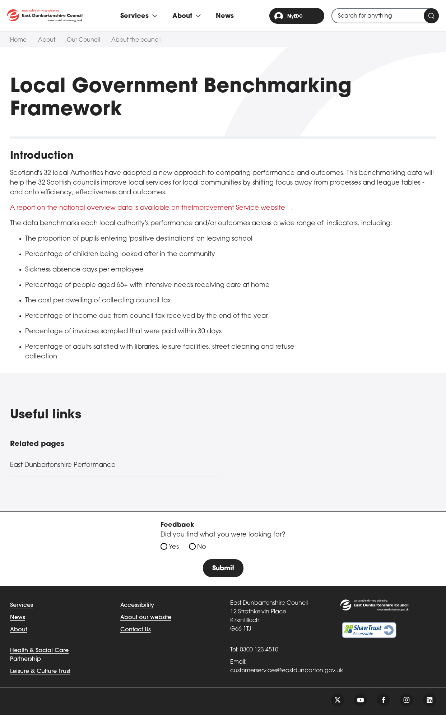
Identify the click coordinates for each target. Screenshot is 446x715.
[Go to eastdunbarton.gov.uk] (45, 15)
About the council (136, 40)
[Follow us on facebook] (383, 699)
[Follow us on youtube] (360, 699)
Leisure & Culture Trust (40, 671)
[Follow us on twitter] (337, 699)
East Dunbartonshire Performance (63, 465)
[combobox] (385, 15)
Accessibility (137, 605)
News (225, 16)
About (46, 40)
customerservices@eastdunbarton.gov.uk (286, 671)
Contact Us (135, 630)
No (201, 547)
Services (21, 605)
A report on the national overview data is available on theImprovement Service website (147, 208)
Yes (174, 547)
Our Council (83, 40)
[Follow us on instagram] (406, 699)
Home (18, 40)
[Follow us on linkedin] (429, 699)
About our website (145, 618)
